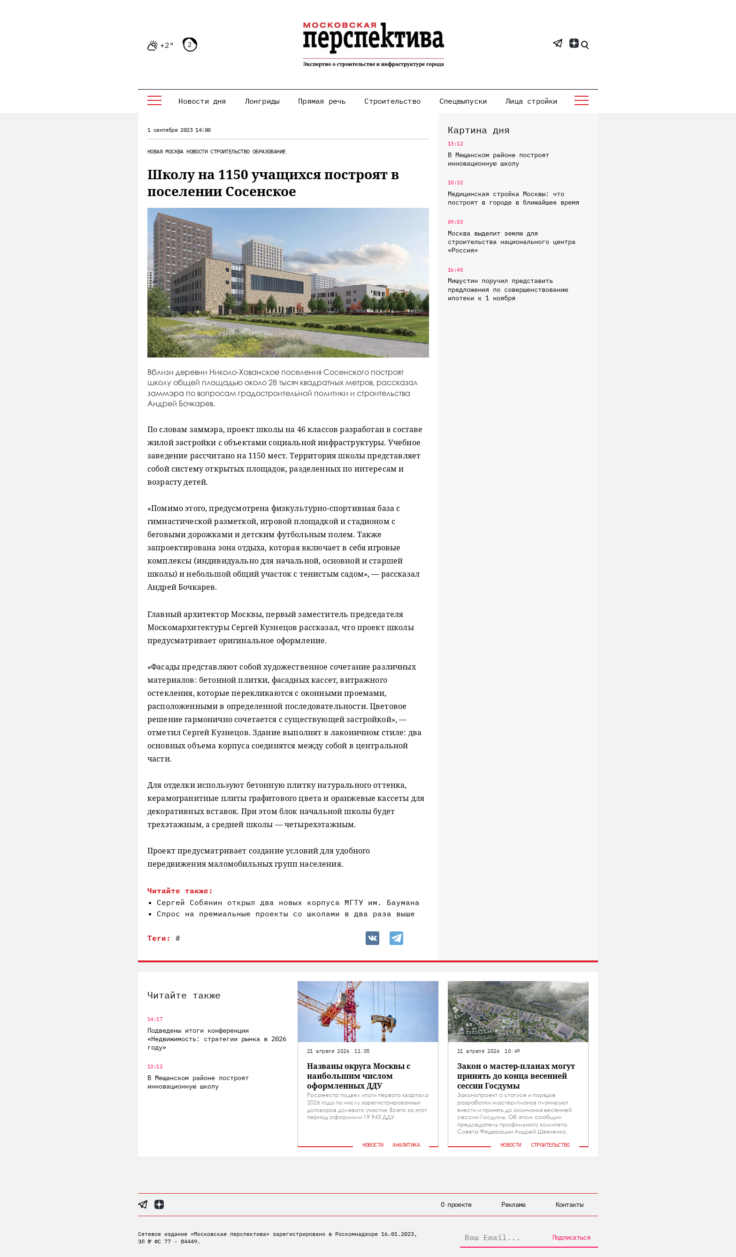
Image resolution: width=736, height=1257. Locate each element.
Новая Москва (165, 151)
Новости (196, 151)
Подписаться (571, 1237)
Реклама (513, 1204)
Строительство (392, 101)
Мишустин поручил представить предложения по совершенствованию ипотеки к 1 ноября (508, 289)
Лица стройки (531, 101)
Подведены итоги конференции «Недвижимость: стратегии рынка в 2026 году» (216, 1038)
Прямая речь (321, 101)
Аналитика (406, 1144)
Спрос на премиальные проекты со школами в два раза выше (286, 913)
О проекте (456, 1204)
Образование (269, 151)
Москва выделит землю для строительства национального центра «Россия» (511, 241)
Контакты (569, 1204)
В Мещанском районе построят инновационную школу (498, 159)
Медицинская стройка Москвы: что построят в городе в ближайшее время (513, 198)
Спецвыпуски (463, 101)
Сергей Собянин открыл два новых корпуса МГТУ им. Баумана (288, 902)
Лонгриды (262, 101)
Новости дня (202, 101)
